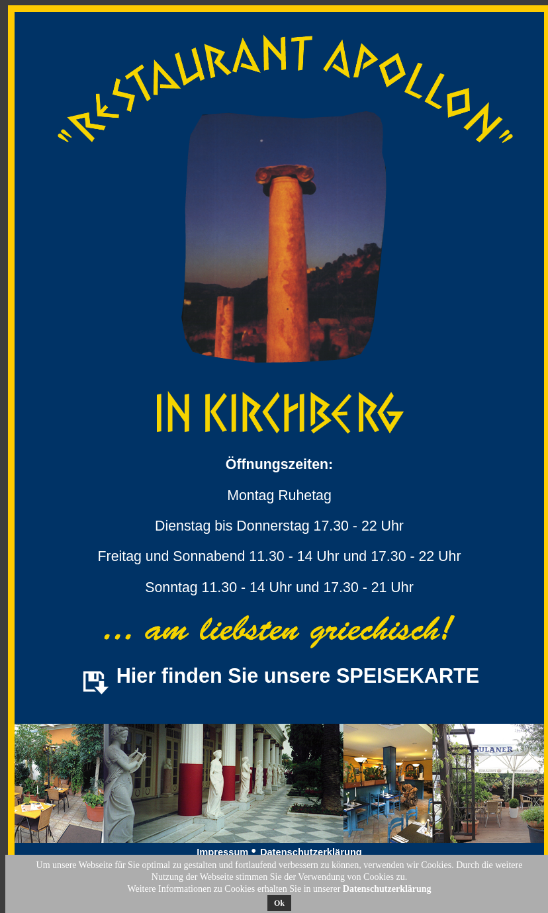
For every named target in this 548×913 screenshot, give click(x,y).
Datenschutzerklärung (311, 852)
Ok (279, 903)
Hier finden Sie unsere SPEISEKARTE (298, 675)
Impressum (224, 852)
